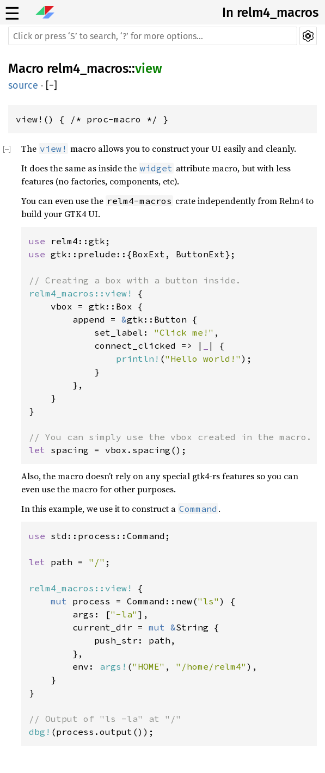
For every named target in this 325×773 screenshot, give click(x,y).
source (23, 85)
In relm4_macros (270, 12)
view (148, 68)
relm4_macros (87, 68)
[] (51, 85)
